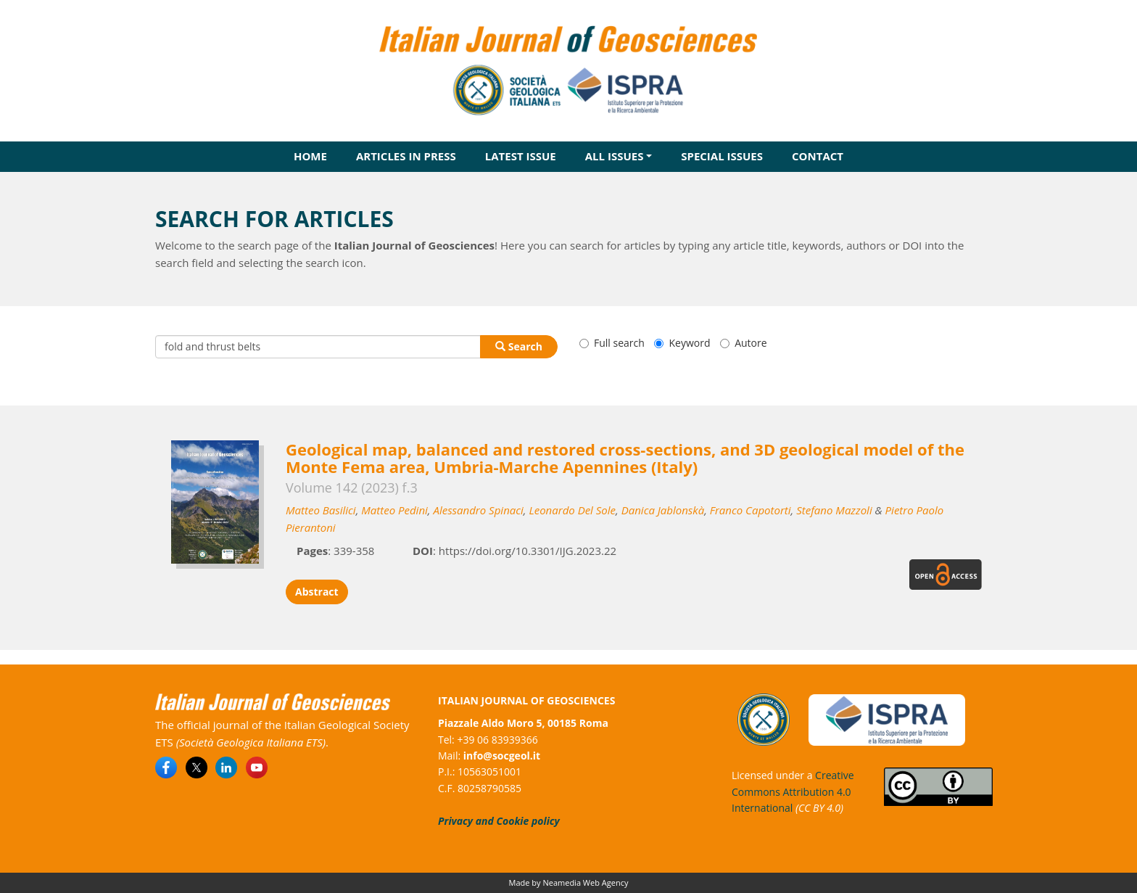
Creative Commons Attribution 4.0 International (793, 791)
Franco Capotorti (750, 510)
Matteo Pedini (394, 510)
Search (518, 346)
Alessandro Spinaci (478, 510)
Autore (743, 343)
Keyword (682, 343)
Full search (612, 343)
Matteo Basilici (321, 510)
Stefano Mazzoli (834, 510)
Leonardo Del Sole (572, 510)
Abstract (317, 591)
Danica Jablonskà (662, 510)
